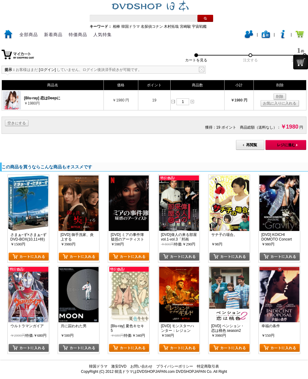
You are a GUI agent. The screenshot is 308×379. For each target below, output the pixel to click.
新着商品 (53, 34)
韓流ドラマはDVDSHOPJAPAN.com (145, 371)
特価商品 (78, 34)
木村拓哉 (171, 26)
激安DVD (118, 366)
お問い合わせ (141, 366)
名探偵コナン (152, 26)
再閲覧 (251, 145)
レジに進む (286, 145)
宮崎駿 (185, 26)
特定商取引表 (208, 366)
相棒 (116, 26)
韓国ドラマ (130, 26)
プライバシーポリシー (174, 366)
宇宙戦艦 (199, 26)
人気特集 (102, 34)
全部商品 (28, 34)
